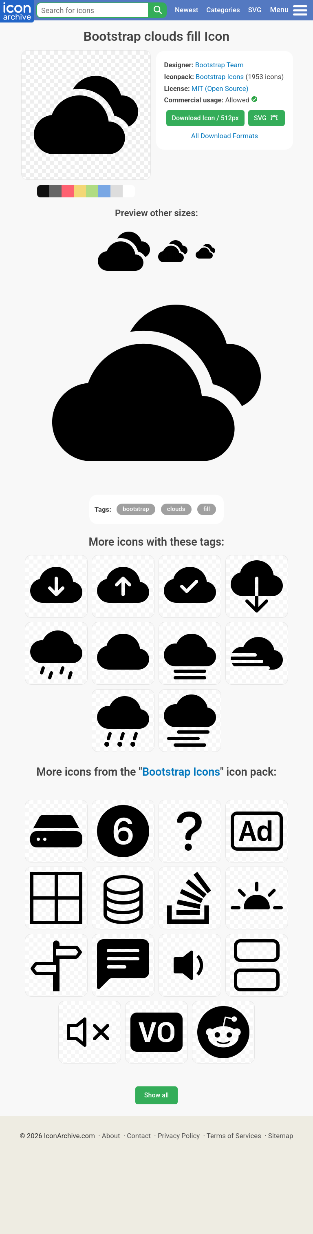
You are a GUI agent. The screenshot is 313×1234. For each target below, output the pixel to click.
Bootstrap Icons (220, 77)
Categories (223, 10)
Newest (186, 10)
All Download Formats (224, 136)
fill (206, 509)
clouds (176, 509)
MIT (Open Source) (220, 88)
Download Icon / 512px (205, 118)
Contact (139, 1136)
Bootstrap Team (219, 65)
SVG (255, 10)
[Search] (157, 10)
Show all (156, 1095)
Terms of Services (234, 1136)
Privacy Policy (179, 1136)
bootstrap (136, 509)
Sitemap (280, 1136)
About (111, 1136)
